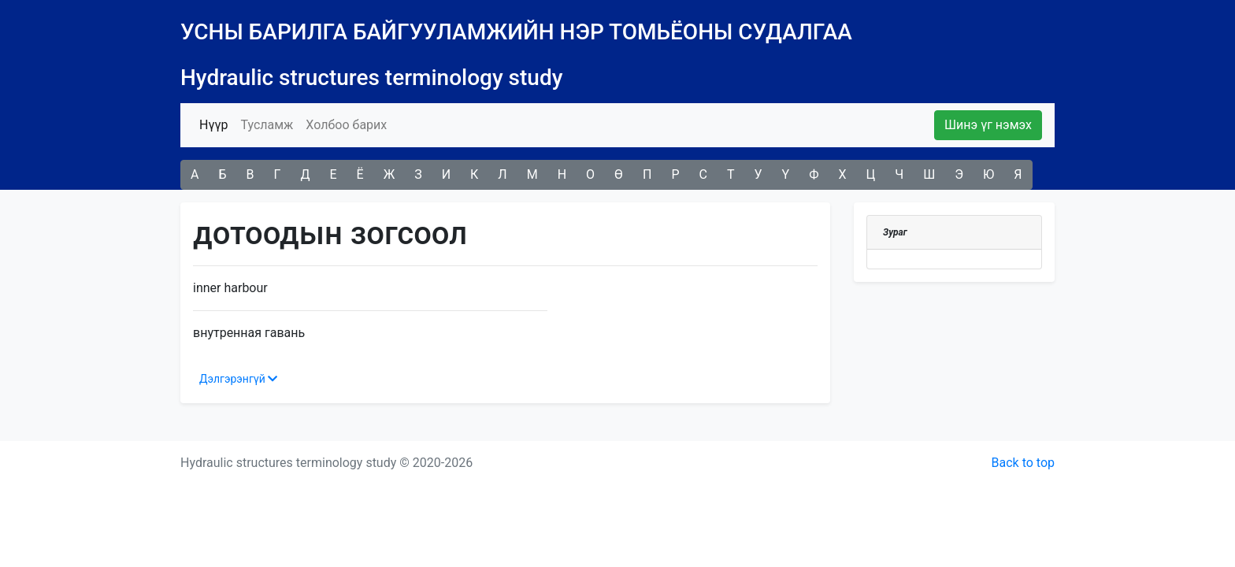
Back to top (1023, 462)
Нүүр (216, 123)
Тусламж (266, 124)
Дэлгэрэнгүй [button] (238, 378)
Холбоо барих (346, 124)
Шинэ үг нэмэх (988, 124)
